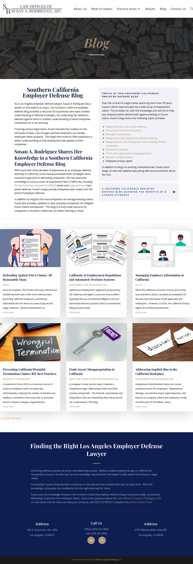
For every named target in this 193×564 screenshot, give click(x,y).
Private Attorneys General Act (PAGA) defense (131, 138)
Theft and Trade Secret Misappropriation (93, 390)
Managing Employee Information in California (159, 289)
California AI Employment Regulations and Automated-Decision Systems (95, 289)
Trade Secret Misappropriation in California (92, 383)
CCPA (138, 296)
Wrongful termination (118, 134)
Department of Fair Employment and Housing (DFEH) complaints (136, 143)
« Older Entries (10, 430)
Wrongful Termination (16, 390)
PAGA (6, 296)
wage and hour (77, 185)
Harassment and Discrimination (88, 296)
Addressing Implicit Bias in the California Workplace (156, 383)
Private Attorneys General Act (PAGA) (35, 185)
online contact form (140, 502)
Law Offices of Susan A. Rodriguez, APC (139, 498)
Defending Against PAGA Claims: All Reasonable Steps (27, 289)
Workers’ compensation (119, 157)
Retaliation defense (117, 149)
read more (8, 323)
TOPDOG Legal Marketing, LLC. (108, 559)
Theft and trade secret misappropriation (128, 153)
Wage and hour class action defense (126, 126)
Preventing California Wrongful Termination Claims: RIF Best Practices (29, 383)
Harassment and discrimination (123, 130)
